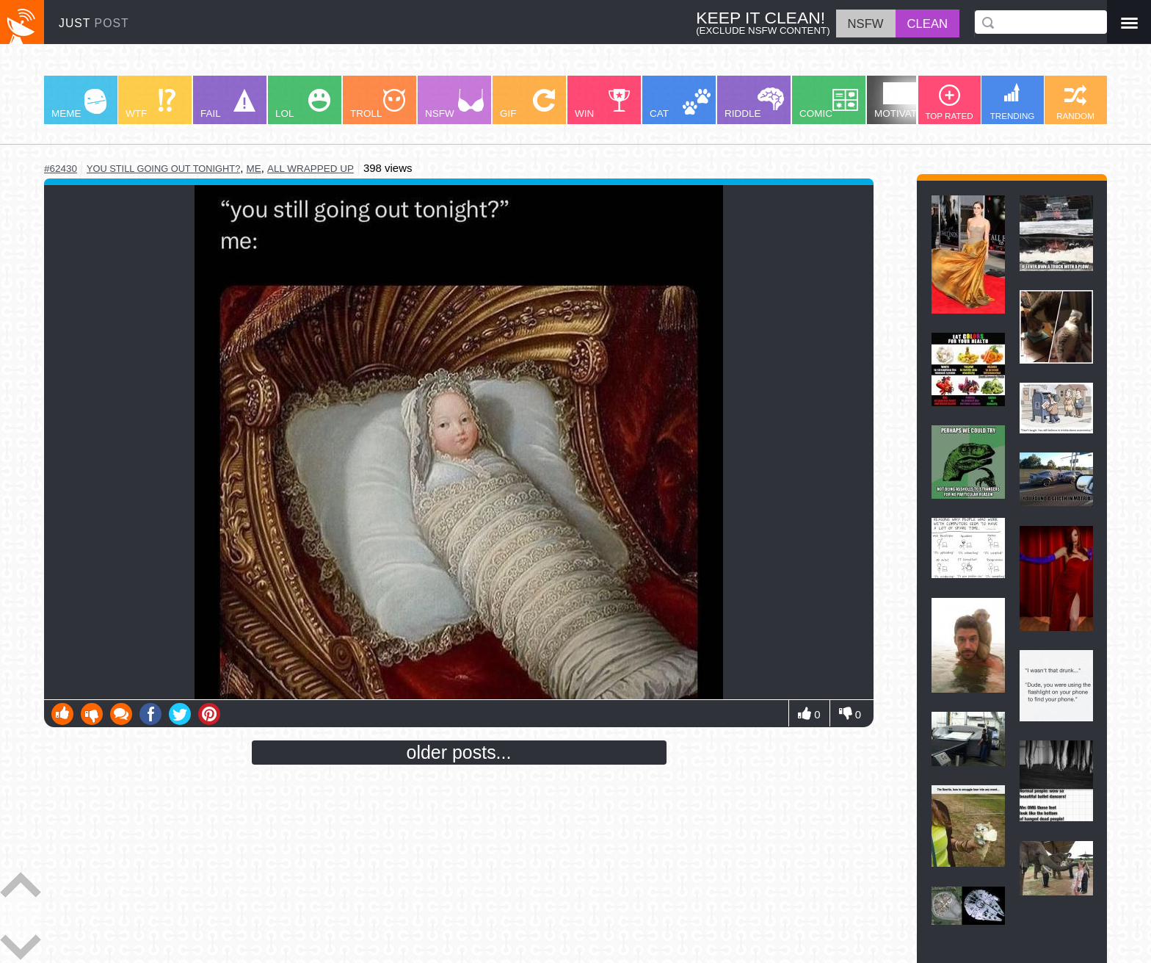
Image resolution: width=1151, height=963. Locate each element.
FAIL (227, 104)
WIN (603, 104)
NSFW (454, 104)
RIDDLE (754, 103)
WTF (150, 104)
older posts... (459, 752)
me (254, 168)
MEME (78, 104)
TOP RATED (949, 102)
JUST (94, 23)
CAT (680, 104)
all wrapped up (310, 168)
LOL (302, 104)
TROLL (377, 104)
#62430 (60, 168)
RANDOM (1075, 102)
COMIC (828, 104)
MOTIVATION (904, 100)
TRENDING (1012, 101)
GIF (527, 104)
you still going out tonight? (163, 168)
